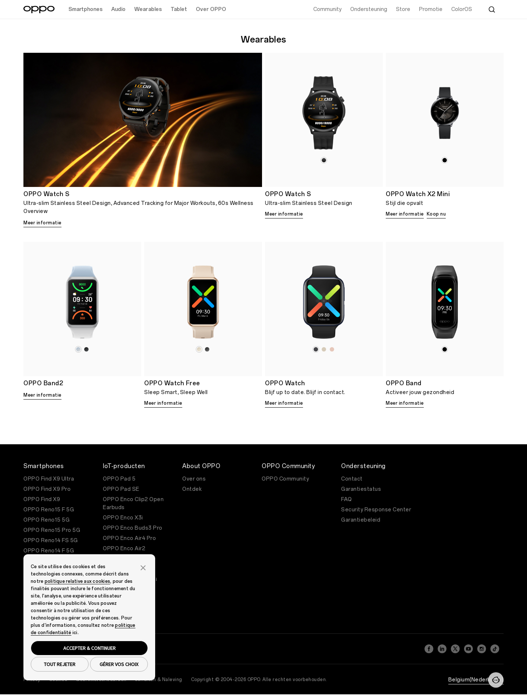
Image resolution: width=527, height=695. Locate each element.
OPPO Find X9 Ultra (48, 479)
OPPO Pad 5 (119, 479)
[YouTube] (468, 648)
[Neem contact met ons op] (496, 680)
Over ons (194, 479)
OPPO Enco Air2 (124, 548)
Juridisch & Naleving (158, 679)
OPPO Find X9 (41, 499)
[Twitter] (455, 648)
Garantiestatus (361, 489)
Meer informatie (42, 222)
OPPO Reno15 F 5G (48, 510)
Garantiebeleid (360, 520)
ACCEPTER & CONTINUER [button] (89, 648)
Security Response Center (376, 510)
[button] (143, 567)
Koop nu (436, 214)
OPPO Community (285, 479)
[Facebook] (429, 648)
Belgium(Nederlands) (476, 680)
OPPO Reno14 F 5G (48, 551)
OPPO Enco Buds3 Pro (132, 528)
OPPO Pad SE (121, 489)
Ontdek (192, 489)
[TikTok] (494, 648)
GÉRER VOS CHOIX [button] (119, 664)
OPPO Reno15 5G (46, 520)
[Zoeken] (491, 9)
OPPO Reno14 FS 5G (50, 540)
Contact (352, 479)
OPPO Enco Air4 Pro (129, 538)
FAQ (346, 499)
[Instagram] (481, 648)
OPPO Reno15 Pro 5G (51, 530)
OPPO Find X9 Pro (47, 489)
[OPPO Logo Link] (39, 9)
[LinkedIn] (442, 648)
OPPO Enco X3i (123, 518)
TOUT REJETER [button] (59, 664)
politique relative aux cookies (78, 581)
